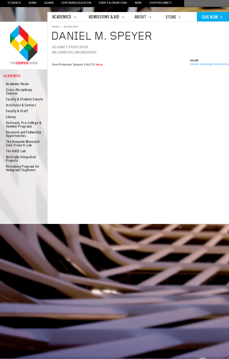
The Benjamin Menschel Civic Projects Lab (22, 143)
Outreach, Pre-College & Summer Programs (23, 124)
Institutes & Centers (21, 105)
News (138, 3)
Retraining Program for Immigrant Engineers (22, 168)
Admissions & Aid (109, 17)
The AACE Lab (16, 151)
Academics (67, 17)
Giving (33, 3)
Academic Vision (17, 84)
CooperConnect (161, 3)
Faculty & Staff (17, 111)
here (99, 64)
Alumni (49, 3)
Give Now (212, 18)
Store (173, 18)
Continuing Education (76, 3)
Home (56, 26)
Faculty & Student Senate (24, 99)
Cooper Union (23, 45)
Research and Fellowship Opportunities (23, 134)
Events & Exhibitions (113, 3)
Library (11, 117)
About (146, 17)
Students (14, 3)
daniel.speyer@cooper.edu (209, 64)
